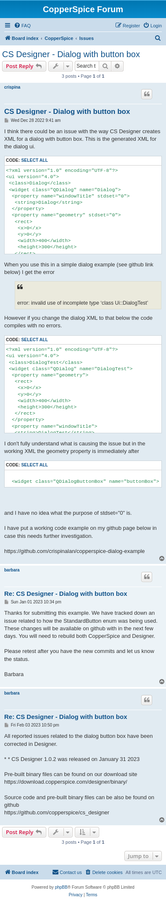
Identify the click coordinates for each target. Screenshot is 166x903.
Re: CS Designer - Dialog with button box (65, 593)
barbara (12, 570)
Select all (34, 160)
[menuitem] (22, 26)
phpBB (61, 887)
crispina (12, 87)
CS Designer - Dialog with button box (71, 54)
